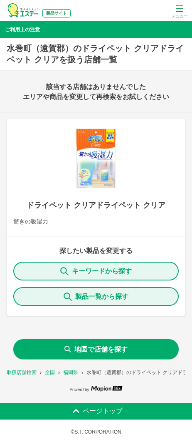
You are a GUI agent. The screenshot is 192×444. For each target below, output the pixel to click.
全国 (50, 372)
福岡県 (70, 372)
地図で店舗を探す (96, 349)
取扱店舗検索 (22, 372)
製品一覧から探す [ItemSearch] (96, 297)
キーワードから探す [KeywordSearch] (96, 271)
